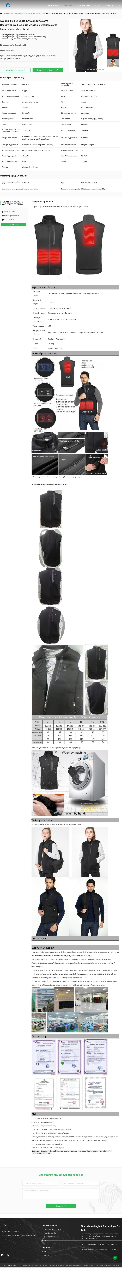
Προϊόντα (68, 5)
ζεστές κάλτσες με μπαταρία (41, 1153)
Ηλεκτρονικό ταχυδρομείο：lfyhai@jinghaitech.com (18, 1235)
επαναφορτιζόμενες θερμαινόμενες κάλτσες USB (95, 1151)
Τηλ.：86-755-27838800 (10, 1231)
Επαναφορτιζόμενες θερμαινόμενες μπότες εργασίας (59, 1151)
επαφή (98, 5)
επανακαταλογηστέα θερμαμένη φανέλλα (28, 13)
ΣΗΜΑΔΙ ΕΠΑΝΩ (115, 1249)
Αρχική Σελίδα (53, 5)
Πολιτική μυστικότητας (9, 1265)
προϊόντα (10, 13)
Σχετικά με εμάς (83, 5)
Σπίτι (4, 13)
